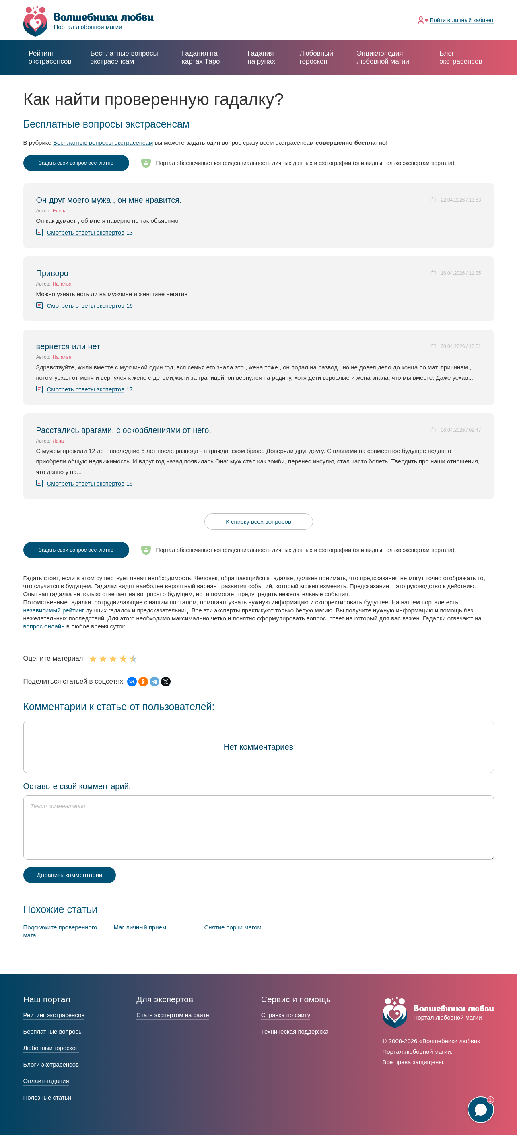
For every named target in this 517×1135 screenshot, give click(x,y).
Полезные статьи (47, 1097)
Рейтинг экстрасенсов (50, 57)
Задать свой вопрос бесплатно (76, 163)
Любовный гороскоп (316, 57)
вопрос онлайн (44, 626)
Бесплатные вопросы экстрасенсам (103, 142)
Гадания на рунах (261, 57)
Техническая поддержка (294, 1031)
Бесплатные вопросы (53, 1031)
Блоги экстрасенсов (51, 1064)
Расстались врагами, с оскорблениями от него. (123, 430)
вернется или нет (68, 346)
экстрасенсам (124, 57)
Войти (462, 20)
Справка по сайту (285, 1014)
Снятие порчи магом (233, 927)
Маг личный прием (140, 927)
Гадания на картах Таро (201, 57)
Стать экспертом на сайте (172, 1014)
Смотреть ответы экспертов (86, 232)
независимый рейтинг (53, 610)
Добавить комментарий (70, 874)
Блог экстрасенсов (460, 57)
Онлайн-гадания (46, 1080)
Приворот (54, 273)
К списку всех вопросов (258, 521)
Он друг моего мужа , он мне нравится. (109, 200)
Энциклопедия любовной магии (383, 57)
